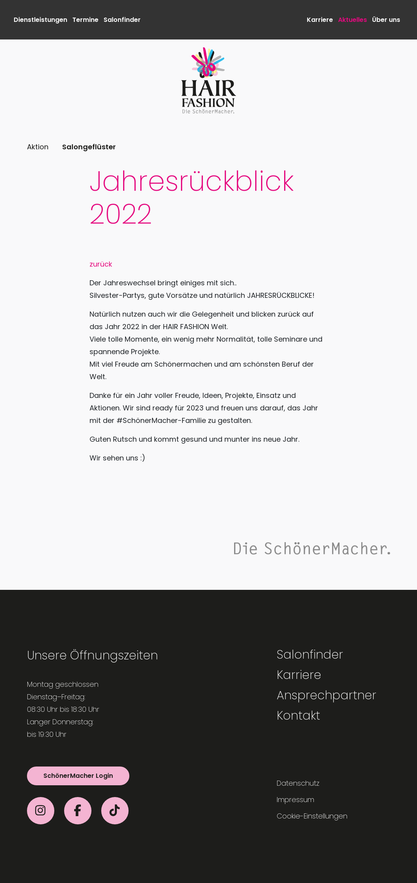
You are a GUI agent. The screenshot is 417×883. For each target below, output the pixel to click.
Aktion (37, 147)
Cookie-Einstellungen (312, 816)
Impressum (295, 799)
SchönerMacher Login (78, 775)
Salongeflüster (89, 147)
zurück (100, 264)
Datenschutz (298, 783)
